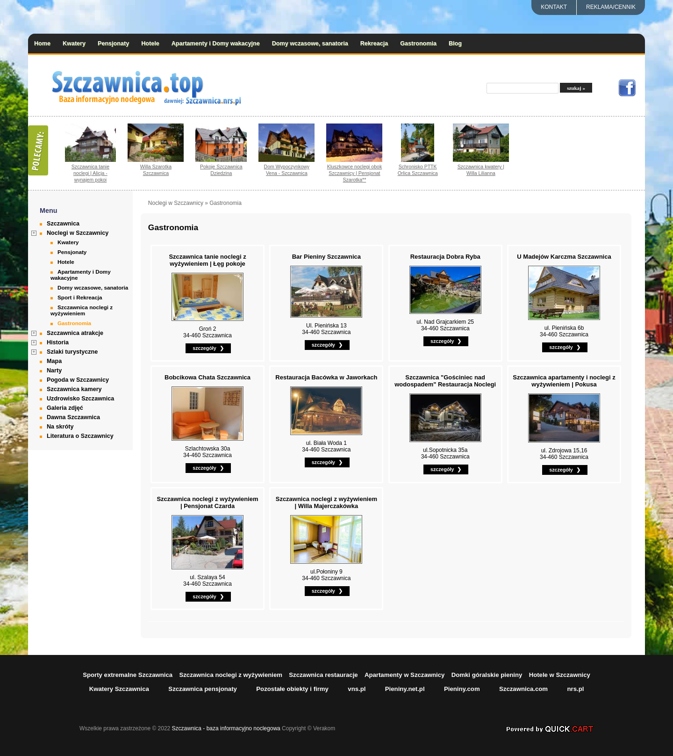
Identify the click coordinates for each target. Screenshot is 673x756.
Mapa (54, 361)
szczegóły (204, 348)
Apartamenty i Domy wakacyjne (216, 43)
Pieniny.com (462, 688)
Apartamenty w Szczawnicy (405, 674)
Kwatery (74, 43)
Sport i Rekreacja (79, 297)
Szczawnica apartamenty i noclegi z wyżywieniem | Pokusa (564, 381)
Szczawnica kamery (74, 389)
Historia (58, 342)
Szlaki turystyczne (72, 352)
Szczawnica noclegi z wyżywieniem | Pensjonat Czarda (207, 502)
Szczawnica (63, 223)
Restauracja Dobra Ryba (445, 256)
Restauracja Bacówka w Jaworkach (326, 377)
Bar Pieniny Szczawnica (326, 256)
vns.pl (356, 688)
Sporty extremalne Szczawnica (127, 674)
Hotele (150, 43)
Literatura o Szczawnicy (80, 436)
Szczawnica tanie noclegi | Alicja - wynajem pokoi (90, 173)
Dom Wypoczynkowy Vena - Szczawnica (287, 170)
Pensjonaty (113, 43)
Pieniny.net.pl (405, 688)
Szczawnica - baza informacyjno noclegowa (226, 728)
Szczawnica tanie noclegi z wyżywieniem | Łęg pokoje (207, 260)
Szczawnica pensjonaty (202, 688)
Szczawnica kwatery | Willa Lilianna (481, 170)
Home (42, 43)
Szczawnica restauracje (323, 674)
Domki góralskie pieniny (487, 674)
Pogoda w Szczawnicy (78, 380)
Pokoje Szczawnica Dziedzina (221, 170)
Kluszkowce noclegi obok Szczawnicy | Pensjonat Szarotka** (354, 173)
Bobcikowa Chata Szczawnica (208, 377)
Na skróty (60, 426)
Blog (455, 43)
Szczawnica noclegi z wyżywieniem (81, 310)
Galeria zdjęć (65, 408)
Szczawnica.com (523, 688)
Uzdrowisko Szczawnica (80, 398)
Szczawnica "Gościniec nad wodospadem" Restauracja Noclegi (445, 381)
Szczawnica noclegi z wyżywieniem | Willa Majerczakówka (326, 502)
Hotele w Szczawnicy (559, 674)
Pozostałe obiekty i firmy (292, 688)
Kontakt (554, 7)
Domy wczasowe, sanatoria (310, 43)
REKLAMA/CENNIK (611, 7)
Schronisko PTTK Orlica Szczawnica (418, 170)
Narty (54, 370)
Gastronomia (418, 43)
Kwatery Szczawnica (119, 688)
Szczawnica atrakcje (75, 333)
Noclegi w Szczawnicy (77, 233)
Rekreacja (374, 43)
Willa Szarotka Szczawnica (156, 170)
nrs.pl (575, 688)
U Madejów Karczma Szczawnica (564, 256)
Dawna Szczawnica (73, 417)
